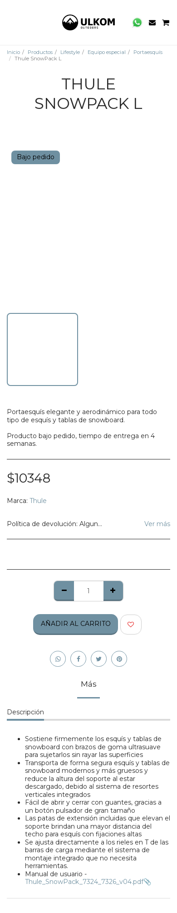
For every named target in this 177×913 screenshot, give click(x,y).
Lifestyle (70, 52)
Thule (38, 501)
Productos (40, 52)
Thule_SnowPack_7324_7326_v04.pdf (84, 882)
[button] (10, 22)
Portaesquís (147, 52)
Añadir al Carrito (76, 624)
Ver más (157, 524)
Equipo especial (107, 52)
